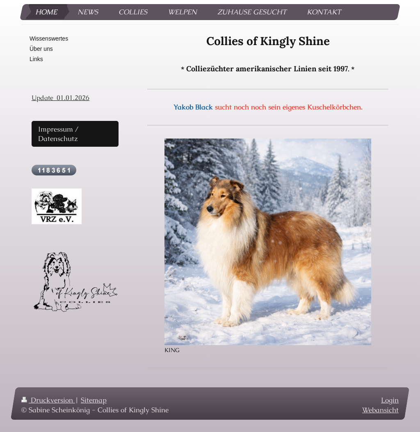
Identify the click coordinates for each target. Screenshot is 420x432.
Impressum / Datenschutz (58, 134)
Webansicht (380, 409)
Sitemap (94, 400)
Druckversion (48, 400)
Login (390, 400)
